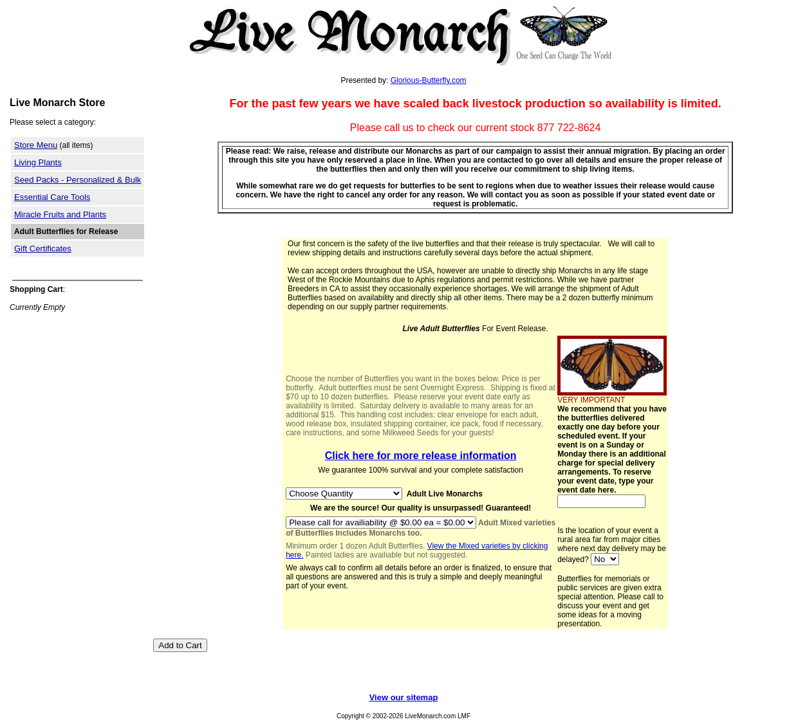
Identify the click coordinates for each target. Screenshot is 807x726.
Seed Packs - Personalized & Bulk (77, 180)
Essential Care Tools (52, 197)
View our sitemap (403, 697)
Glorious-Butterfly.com (429, 80)
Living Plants (38, 162)
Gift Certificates (42, 248)
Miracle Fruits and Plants (60, 214)
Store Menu (35, 145)
